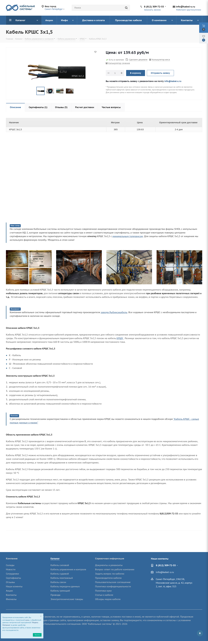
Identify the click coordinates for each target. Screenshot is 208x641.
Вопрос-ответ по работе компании (114, 569)
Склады (10, 565)
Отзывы (10, 582)
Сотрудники (12, 573)
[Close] (41, 616)
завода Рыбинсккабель (114, 312)
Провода (55, 594)
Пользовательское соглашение (113, 582)
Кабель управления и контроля (68, 569)
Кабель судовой (60, 573)
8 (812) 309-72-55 (154, 6)
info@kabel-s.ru (185, 6)
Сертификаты (13, 577)
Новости (10, 569)
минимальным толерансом (127, 236)
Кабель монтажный (62, 577)
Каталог (55, 558)
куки (27, 620)
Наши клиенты (14, 586)
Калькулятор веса (161, 59)
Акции (9, 590)
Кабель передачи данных (65, 586)
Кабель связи (58, 582)
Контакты (11, 594)
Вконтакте (200, 633)
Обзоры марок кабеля (108, 599)
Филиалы (11, 599)
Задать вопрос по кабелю (109, 573)
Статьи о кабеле (104, 594)
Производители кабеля (108, 577)
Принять (37, 635)
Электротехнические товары (67, 599)
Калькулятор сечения (119, 63)
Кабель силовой (60, 565)
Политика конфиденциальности (113, 586)
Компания (11, 558)
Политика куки (103, 590)
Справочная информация (109, 558)
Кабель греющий (60, 590)
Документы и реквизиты (109, 565)
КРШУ (120, 338)
